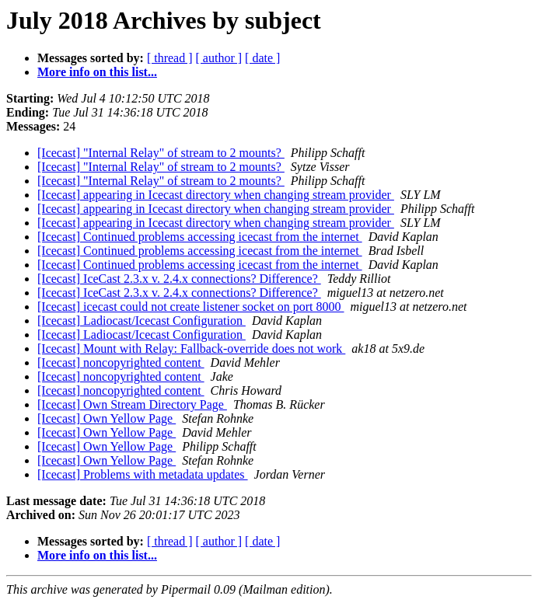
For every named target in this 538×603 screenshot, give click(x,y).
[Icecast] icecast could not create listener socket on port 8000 (190, 306)
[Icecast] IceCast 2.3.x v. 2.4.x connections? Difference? (179, 278)
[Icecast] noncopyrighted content (120, 362)
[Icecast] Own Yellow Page (106, 418)
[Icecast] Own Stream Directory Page (132, 404)
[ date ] (262, 57)
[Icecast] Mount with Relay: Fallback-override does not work (191, 348)
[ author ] (219, 57)
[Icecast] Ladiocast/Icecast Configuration (141, 320)
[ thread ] (170, 57)
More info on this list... (97, 71)
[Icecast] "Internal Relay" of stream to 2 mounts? (161, 152)
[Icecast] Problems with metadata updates (142, 474)
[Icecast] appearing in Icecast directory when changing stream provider (215, 194)
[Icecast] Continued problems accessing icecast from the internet (199, 236)
